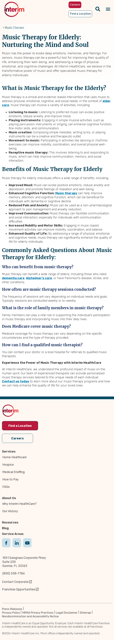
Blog (5, 528)
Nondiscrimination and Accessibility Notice (30, 616)
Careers (17, 438)
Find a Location (20, 426)
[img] (14, 9)
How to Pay (10, 479)
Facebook (6, 546)
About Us (9, 498)
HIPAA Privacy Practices (37, 612)
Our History (10, 511)
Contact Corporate (15, 582)
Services (9, 451)
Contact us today (15, 381)
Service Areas (13, 534)
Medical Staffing (13, 472)
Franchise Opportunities (18, 589)
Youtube (27, 546)
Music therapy (66, 193)
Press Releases (12, 609)
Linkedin (17, 546)
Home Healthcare (14, 457)
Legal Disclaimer (66, 612)
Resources (10, 522)
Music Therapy (14, 27)
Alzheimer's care (39, 278)
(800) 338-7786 (13, 573)
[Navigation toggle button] (108, 9)
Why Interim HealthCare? (19, 504)
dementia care (13, 278)
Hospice (8, 464)
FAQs (6, 487)
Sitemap (85, 612)
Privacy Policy (11, 612)
